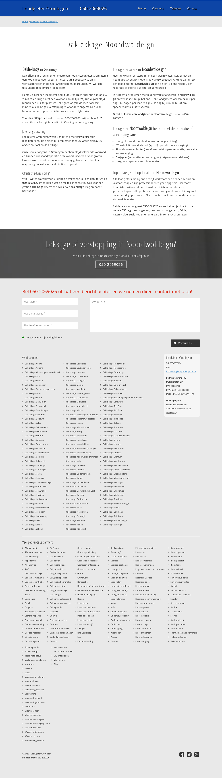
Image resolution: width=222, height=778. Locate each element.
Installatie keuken (85, 615)
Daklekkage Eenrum (34, 435)
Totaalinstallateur (33, 655)
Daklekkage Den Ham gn (36, 410)
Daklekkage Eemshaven (36, 431)
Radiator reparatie (143, 560)
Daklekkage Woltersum (113, 495)
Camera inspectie (33, 615)
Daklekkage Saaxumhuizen (115, 376)
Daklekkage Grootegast (35, 469)
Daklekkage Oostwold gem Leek (80, 490)
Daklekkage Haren (33, 473)
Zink (56, 664)
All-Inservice (30, 564)
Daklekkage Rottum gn (113, 372)
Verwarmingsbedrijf (34, 698)
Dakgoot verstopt (58, 586)
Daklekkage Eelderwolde (36, 427)
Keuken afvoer (117, 548)
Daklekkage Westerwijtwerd (115, 478)
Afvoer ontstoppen (34, 552)
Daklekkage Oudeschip (76, 499)
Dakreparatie (56, 607)
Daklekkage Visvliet (112, 452)
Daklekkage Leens (33, 524)
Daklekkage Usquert (112, 444)
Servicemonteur (178, 603)
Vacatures (29, 664)
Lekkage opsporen (119, 573)
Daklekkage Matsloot (75, 389)
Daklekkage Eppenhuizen (36, 444)
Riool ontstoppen (143, 637)
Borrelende (30, 598)
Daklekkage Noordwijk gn (77, 444)
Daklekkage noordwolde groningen (81, 456)
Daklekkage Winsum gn (114, 490)
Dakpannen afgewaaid (60, 598)
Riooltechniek (177, 569)
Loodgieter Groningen (45, 8)
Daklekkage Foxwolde (35, 448)
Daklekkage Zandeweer (113, 499)
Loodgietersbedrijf (119, 590)
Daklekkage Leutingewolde (78, 367)
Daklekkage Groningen (35, 465)
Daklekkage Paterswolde (76, 503)
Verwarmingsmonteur (35, 702)
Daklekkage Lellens (34, 528)
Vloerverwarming (33, 715)
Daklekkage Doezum (34, 418)
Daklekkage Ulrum (111, 440)
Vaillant (28, 668)
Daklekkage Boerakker (35, 384)
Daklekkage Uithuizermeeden (116, 435)
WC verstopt (59, 660)
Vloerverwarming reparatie (37, 723)
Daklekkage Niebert (74, 410)
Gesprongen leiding (86, 552)
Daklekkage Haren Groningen (38, 482)
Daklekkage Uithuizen (113, 431)
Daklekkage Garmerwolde (37, 452)
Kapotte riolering (85, 641)
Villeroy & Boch (32, 710)
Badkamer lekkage (33, 573)
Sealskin (174, 598)
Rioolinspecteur (178, 552)
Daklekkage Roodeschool (114, 367)
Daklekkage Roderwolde (114, 363)
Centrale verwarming (34, 624)
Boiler (27, 594)
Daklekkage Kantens (34, 503)
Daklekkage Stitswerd (113, 401)
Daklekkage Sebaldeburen (115, 389)
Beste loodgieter (32, 586)
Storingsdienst (177, 620)
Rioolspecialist (177, 560)
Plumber (115, 641)
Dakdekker (55, 560)
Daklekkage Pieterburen (76, 511)
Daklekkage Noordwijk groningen (81, 448)
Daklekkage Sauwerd (112, 380)
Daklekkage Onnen (74, 478)
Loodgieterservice (119, 594)
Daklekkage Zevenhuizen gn (116, 503)
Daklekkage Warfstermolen (115, 465)
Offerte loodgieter (119, 611)
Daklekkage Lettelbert (75, 363)
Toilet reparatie (32, 647)
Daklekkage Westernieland (115, 473)
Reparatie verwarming (145, 594)
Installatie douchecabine (88, 611)
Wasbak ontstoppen (34, 732)
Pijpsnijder (116, 632)
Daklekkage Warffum (112, 456)
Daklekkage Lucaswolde (76, 376)
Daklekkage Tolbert (112, 422)
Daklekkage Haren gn (35, 478)
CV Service (54, 548)
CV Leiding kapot (33, 641)
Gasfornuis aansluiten (60, 628)
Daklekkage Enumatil (34, 440)
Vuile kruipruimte (33, 727)
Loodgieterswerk (118, 598)
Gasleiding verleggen (59, 637)
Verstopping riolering (35, 677)
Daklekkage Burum (33, 397)
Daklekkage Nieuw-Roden (77, 427)
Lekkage (114, 560)
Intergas (81, 628)
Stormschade (177, 628)
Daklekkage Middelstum (76, 397)
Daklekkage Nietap (74, 422)
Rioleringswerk (142, 607)
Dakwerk (54, 611)
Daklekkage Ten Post (112, 410)
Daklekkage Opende (74, 495)
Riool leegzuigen (143, 620)
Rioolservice (176, 556)
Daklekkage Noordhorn (76, 435)
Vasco (27, 672)
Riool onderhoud (143, 628)
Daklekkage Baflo (33, 376)
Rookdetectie (177, 573)
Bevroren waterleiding (35, 590)
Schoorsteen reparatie (181, 594)
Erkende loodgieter (59, 620)
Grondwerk (82, 577)
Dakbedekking (56, 556)
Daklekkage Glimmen (35, 456)
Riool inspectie (142, 615)
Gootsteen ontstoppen (88, 564)
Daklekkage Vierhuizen (113, 448)
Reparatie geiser (142, 581)
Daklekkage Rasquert (75, 520)
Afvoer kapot (31, 548)
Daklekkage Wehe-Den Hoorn (116, 469)
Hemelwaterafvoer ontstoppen (91, 586)
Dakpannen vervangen (60, 603)
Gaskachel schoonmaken (61, 632)
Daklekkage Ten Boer (112, 406)
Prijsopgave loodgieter (145, 548)
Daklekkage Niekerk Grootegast (80, 418)
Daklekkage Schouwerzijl (114, 384)
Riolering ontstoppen (145, 603)
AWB (27, 569)
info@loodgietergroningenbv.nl (181, 371)
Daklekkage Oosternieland (77, 482)
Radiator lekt (141, 556)
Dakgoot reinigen (58, 569)
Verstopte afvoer (32, 685)
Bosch (27, 603)
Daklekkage (55, 594)
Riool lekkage (141, 624)
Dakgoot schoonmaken (61, 581)
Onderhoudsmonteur (121, 620)
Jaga (79, 637)
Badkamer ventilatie (34, 581)
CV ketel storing (32, 637)
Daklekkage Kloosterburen (37, 507)
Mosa (113, 603)
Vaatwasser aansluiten (35, 660)
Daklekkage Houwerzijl (35, 490)
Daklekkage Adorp (33, 363)
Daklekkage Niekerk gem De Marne (81, 414)
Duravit (53, 615)
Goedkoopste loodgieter (88, 556)
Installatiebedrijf (85, 624)
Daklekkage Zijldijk (111, 507)
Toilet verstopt (31, 651)
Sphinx (174, 607)
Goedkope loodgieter (87, 560)
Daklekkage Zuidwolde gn (115, 520)
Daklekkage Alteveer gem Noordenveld (43, 372)
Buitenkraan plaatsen (35, 611)
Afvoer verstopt (32, 556)
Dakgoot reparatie (58, 573)
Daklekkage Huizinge (34, 495)
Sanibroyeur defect (179, 577)
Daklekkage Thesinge (112, 414)
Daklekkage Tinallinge (113, 418)
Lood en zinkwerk (119, 577)
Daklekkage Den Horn (35, 414)
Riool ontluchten (143, 632)
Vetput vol (30, 706)
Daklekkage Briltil (33, 393)
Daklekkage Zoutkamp (113, 511)
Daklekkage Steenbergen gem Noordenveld (123, 397)
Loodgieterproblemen (121, 586)
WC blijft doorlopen (63, 651)
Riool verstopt (177, 548)
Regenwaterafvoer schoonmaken (150, 569)
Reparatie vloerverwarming (148, 598)
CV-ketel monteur (58, 552)
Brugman (29, 607)
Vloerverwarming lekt (35, 719)
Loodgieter (116, 581)
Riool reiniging (142, 641)
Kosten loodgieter (119, 556)
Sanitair (174, 586)
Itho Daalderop (84, 632)
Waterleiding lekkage (34, 740)
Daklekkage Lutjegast (75, 380)
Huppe (80, 598)
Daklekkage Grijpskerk (35, 461)
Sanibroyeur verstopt (180, 581)
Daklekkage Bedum (34, 380)
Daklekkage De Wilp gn (35, 401)
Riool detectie (141, 611)
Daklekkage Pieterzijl (75, 516)
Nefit (113, 607)
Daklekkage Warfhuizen (114, 461)
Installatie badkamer (86, 607)
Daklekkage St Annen (113, 393)
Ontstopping (117, 628)
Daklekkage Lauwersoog (36, 516)
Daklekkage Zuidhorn (113, 516)
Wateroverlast (60, 647)
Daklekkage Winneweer (114, 486)
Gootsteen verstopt (86, 569)
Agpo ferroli (30, 560)
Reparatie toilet (142, 590)
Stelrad (174, 615)
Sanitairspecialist (178, 590)
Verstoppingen (32, 681)
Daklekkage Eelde (33, 422)
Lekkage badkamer (119, 564)
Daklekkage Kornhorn (35, 511)
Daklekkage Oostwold (75, 486)
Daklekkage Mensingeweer (77, 393)
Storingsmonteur (178, 624)
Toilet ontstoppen (179, 637)
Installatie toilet (84, 620)
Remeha (139, 573)
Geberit (53, 641)
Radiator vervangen (144, 564)
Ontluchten (116, 624)
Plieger (114, 637)
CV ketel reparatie (33, 632)
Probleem (139, 552)
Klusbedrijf (116, 552)
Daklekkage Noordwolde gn (44, 21)
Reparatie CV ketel (143, 577)
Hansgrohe (82, 581)
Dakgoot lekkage (57, 564)
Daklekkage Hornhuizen (36, 486)
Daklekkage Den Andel (35, 406)
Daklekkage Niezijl (73, 431)
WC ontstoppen (61, 655)
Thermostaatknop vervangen (184, 632)
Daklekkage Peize (73, 507)
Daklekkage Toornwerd (113, 427)
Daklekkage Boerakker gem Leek (40, 389)
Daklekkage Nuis (73, 461)
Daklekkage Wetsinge (113, 482)
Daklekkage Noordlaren (76, 440)
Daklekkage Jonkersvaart (36, 499)
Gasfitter (54, 624)
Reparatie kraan (142, 586)
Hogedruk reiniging (86, 594)
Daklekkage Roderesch (75, 528)
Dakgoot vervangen (59, 590)
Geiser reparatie (84, 548)
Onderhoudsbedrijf (120, 615)
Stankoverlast (177, 611)
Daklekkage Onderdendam (77, 473)
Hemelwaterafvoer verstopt (90, 590)
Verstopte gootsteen (34, 689)
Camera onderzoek (33, 620)
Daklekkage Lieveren (75, 372)
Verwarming (30, 693)
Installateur (82, 603)
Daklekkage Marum (74, 384)
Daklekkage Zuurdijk (112, 524)
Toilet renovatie (178, 641)
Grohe (80, 573)
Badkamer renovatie (34, 577)
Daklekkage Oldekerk (75, 465)
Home (25, 21)
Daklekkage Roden (74, 524)
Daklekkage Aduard (34, 367)
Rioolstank (175, 564)
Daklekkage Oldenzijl (75, 469)
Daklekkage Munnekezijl (76, 406)
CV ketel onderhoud (34, 628)
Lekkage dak (116, 569)
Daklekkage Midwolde (75, 401)
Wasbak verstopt (32, 736)
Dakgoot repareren (58, 577)
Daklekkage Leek (32, 520)
